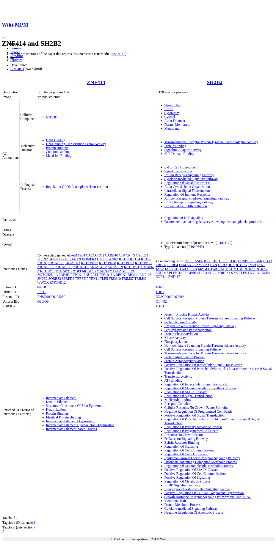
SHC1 (212, 273)
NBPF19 (128, 271)
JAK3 (168, 269)
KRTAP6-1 (132, 267)
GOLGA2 (56, 259)
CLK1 (223, 261)
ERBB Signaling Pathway (182, 485)
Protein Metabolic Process (182, 504)
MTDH (239, 269)
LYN (193, 269)
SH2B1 (202, 273)
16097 (160, 292)
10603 (160, 287)
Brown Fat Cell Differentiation (185, 206)
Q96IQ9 (43, 301)
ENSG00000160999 (170, 297)
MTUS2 (115, 271)
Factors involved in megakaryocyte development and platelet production (214, 221)
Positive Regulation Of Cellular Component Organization (204, 493)
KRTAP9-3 (64, 271)
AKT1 (189, 261)
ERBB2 (161, 265)
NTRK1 (250, 269)
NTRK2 (262, 269)
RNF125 (145, 275)
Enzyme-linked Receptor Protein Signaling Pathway (200, 326)
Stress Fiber (172, 105)
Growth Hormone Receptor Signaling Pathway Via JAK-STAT (207, 497)
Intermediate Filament (61, 398)
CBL (215, 261)
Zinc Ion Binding (58, 152)
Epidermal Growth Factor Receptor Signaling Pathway (202, 458)
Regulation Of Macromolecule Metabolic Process (198, 466)
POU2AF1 (91, 275)
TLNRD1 (254, 273)
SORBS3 (54, 278)
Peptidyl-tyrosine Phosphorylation (188, 330)
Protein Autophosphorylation (184, 361)
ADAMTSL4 (76, 255)
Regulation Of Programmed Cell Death (191, 431)
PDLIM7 (162, 273)
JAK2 (160, 269)
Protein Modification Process (184, 357)
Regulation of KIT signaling (183, 218)
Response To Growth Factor (183, 435)
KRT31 (124, 259)
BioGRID (17, 69)
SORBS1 (224, 273)
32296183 (118, 54)
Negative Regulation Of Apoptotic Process (193, 512)
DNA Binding (55, 140)
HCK (231, 265)
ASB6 (198, 261)
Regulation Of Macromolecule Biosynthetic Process (200, 388)
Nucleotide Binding (177, 400)
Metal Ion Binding (58, 155)
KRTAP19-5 (46, 267)
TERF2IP (81, 278)
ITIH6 (101, 259)
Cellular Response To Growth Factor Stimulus (196, 407)
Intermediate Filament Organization (70, 421)
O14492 (161, 301)
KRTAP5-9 (115, 267)
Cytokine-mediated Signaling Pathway (191, 179)
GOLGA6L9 (72, 259)
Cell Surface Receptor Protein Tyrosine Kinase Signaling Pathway (210, 318)
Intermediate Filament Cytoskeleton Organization (80, 425)
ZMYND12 (58, 282)
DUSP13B (245, 261)
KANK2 (112, 259)
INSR (252, 265)
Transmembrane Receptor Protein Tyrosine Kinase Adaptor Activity (211, 142)
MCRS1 (218, 269)
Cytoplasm (171, 113)
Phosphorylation (175, 341)
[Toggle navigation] (3, 38)
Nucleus (51, 117)
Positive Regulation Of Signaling (187, 477)
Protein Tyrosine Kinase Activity (187, 314)
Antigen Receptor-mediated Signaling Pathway (196, 198)
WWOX (43, 282)
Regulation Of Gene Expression (186, 454)
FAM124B (186, 265)
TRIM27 (128, 278)
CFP (122, 255)
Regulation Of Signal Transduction (188, 396)
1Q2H (160, 306)
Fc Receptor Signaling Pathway (186, 438)
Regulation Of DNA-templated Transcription (77, 187)
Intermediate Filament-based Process (71, 429)
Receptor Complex (177, 404)
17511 (41, 292)
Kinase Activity (175, 338)
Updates (16, 60)
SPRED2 (68, 278)
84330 (41, 287)
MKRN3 (103, 271)
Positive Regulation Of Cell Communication (195, 473)
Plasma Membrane (177, 124)
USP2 (266, 273)
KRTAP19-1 (143, 263)
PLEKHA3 (176, 273)
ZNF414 (96, 82)
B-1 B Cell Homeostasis (181, 167)
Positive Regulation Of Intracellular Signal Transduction (203, 365)
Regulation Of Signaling (181, 446)
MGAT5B (89, 271)
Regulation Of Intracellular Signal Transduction (197, 384)
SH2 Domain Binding (179, 154)
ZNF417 (174, 276)
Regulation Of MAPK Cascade (185, 392)
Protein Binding (57, 148)
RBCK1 (121, 275)
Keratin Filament (57, 402)
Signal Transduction (178, 171)
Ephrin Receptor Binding (181, 442)
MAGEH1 (205, 269)
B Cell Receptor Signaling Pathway (188, 202)
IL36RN (241, 265)
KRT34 (135, 259)
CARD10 (111, 255)
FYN (213, 265)
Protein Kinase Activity (180, 322)
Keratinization (56, 409)
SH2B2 (215, 82)
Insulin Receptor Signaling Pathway (189, 175)
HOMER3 (89, 259)
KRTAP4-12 (98, 267)
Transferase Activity (178, 376)
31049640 (196, 246)
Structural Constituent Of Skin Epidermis (74, 405)
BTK (207, 261)
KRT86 (42, 263)
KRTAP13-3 (125, 263)
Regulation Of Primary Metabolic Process (193, 427)
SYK (234, 273)
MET (228, 269)
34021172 (224, 243)
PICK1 (78, 275)
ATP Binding (173, 380)
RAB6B (190, 273)
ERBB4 (172, 265)
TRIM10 (115, 278)
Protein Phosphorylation (181, 334)
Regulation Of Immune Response (187, 194)
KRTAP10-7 (89, 263)
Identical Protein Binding (63, 417)
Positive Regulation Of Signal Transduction (194, 415)
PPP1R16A (107, 275)
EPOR (267, 261)
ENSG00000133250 (51, 297)
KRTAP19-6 (63, 267)
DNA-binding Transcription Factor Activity (76, 144)
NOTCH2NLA (47, 275)
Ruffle (168, 109)
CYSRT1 (142, 255)
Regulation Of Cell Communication (189, 450)
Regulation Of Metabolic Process (187, 183)
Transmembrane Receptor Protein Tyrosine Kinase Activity (205, 353)
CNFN (130, 255)
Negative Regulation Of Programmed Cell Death (198, 411)
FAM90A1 (201, 265)
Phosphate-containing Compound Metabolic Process (200, 462)
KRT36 (146, 259)
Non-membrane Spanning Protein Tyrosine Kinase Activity (205, 345)
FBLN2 (42, 259)
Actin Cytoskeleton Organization (187, 187)
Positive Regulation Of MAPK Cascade (191, 470)
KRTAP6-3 (47, 271)
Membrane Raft (175, 501)
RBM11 (133, 275)
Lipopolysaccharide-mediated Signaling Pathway (198, 489)
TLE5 (104, 278)
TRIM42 (140, 278)
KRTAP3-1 (81, 267)
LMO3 (185, 269)
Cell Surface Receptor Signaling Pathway (193, 349)
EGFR (258, 261)
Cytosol (169, 117)
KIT (176, 269)
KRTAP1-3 (72, 263)
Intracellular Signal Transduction (187, 190)
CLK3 (233, 261)
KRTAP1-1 (56, 263)
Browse (15, 48)
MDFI (76, 271)
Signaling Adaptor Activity (182, 150)
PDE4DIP (65, 275)
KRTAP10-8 (107, 263)
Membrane (171, 128)
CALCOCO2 (95, 255)
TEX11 (94, 278)
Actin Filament (174, 121)
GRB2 (222, 265)
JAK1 (261, 265)
